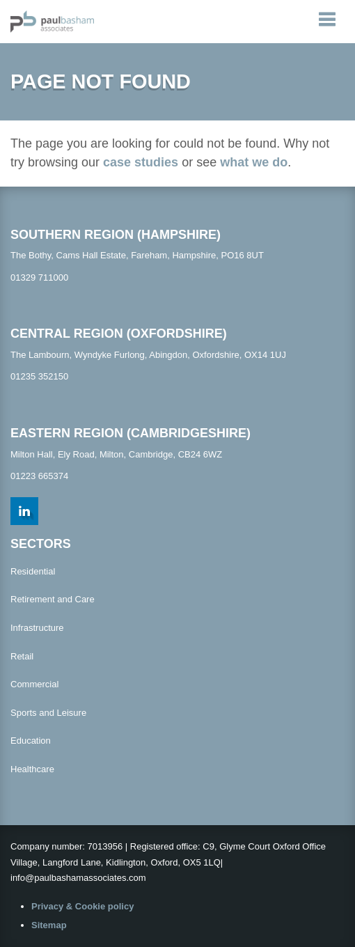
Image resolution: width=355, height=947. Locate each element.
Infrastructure (37, 628)
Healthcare (32, 769)
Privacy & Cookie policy (82, 906)
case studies (140, 162)
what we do (253, 162)
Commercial (34, 684)
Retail (21, 656)
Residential (32, 571)
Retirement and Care (52, 599)
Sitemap (49, 925)
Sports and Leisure (48, 712)
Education (30, 740)
